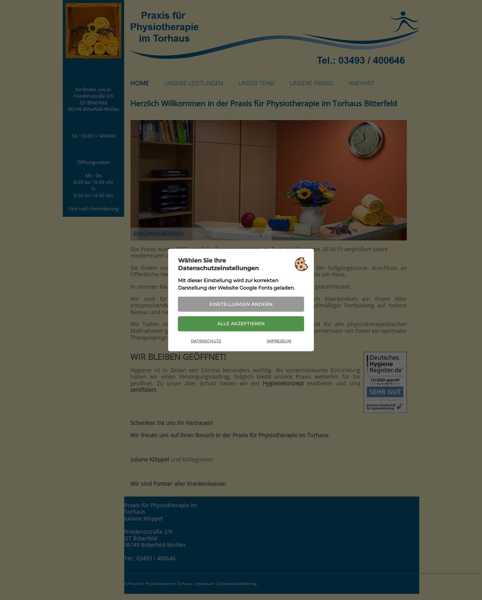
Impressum (279, 341)
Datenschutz (206, 341)
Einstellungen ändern (241, 304)
